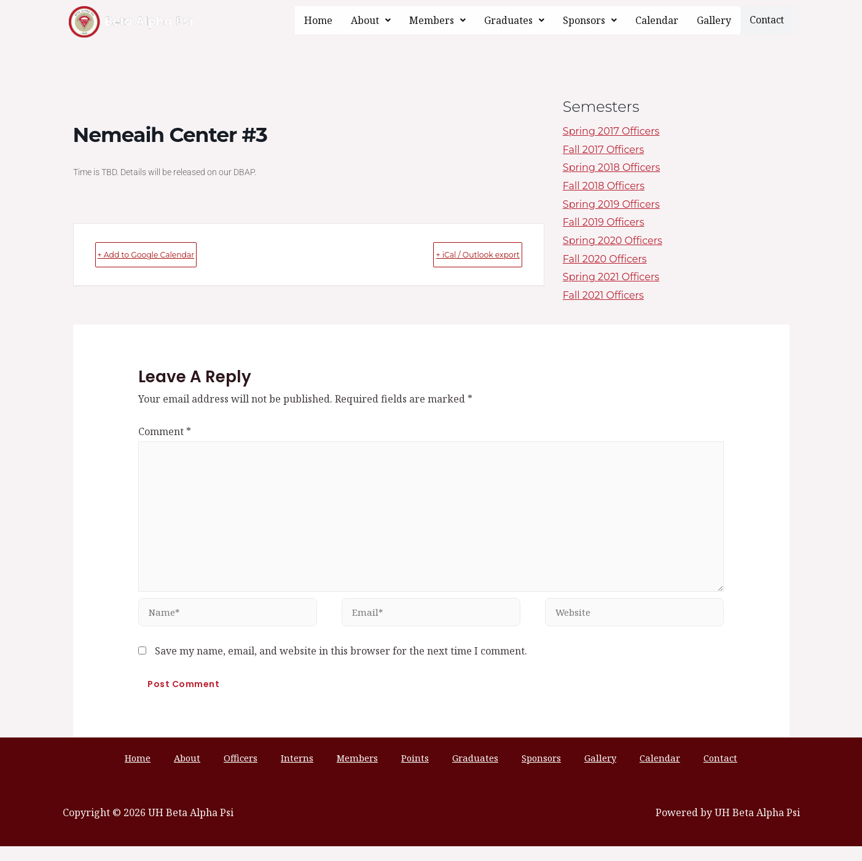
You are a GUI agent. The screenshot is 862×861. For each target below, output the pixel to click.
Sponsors (592, 20)
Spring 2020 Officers (612, 240)
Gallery (716, 20)
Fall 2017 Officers (603, 149)
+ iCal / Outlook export (453, 254)
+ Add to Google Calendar (172, 254)
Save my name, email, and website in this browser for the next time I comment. (341, 663)
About (373, 20)
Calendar (659, 20)
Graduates (517, 20)
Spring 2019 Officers (611, 204)
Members (440, 20)
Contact (768, 20)
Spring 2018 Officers (611, 167)
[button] (373, 20)
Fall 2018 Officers (604, 186)
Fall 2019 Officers (604, 222)
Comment (164, 431)
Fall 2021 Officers (603, 295)
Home (321, 20)
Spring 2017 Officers (611, 131)
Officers (274, 771)
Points (415, 771)
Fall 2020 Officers (605, 259)
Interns (319, 771)
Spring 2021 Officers (611, 277)
